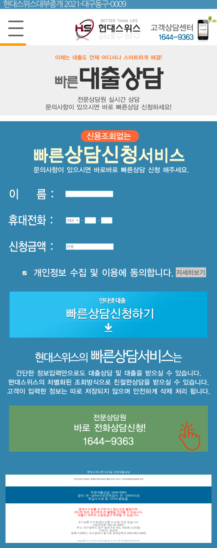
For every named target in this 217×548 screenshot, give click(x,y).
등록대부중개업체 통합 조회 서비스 (105, 479)
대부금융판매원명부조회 (132, 479)
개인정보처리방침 (81, 479)
